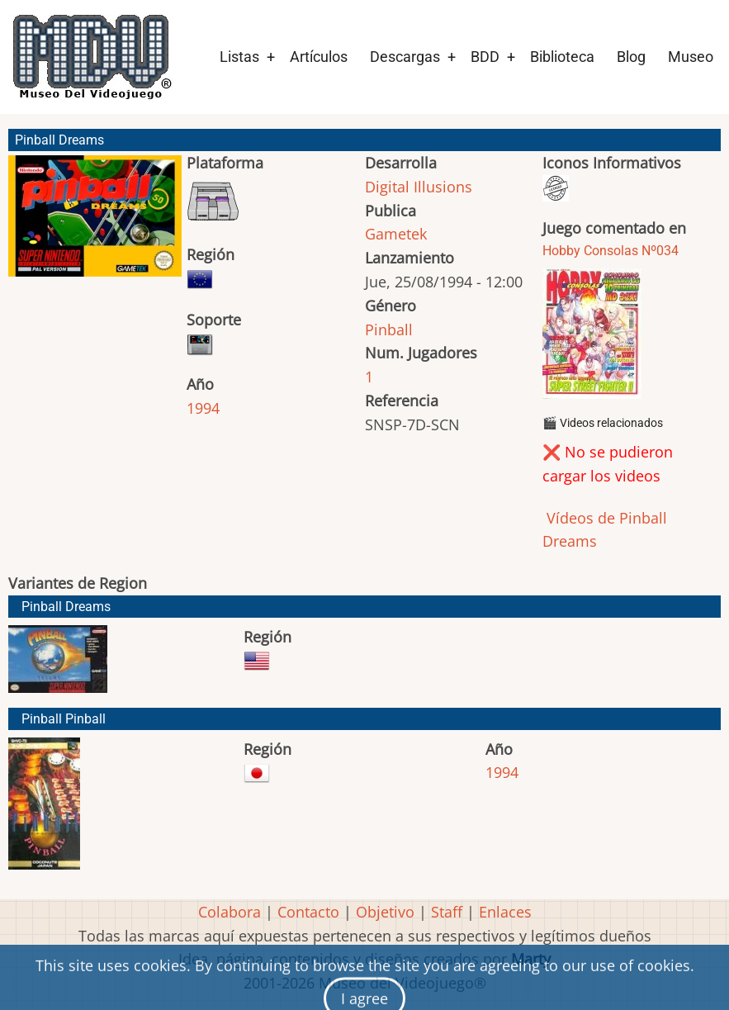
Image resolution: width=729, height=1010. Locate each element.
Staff (446, 912)
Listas (239, 56)
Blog (631, 56)
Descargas (405, 56)
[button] (95, 223)
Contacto (308, 912)
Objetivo (385, 912)
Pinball (389, 329)
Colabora (229, 912)
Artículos (319, 56)
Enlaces (505, 912)
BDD (485, 56)
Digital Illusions (418, 187)
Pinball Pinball (63, 719)
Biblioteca (562, 56)
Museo (690, 56)
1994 (203, 408)
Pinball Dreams (66, 606)
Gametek (396, 234)
